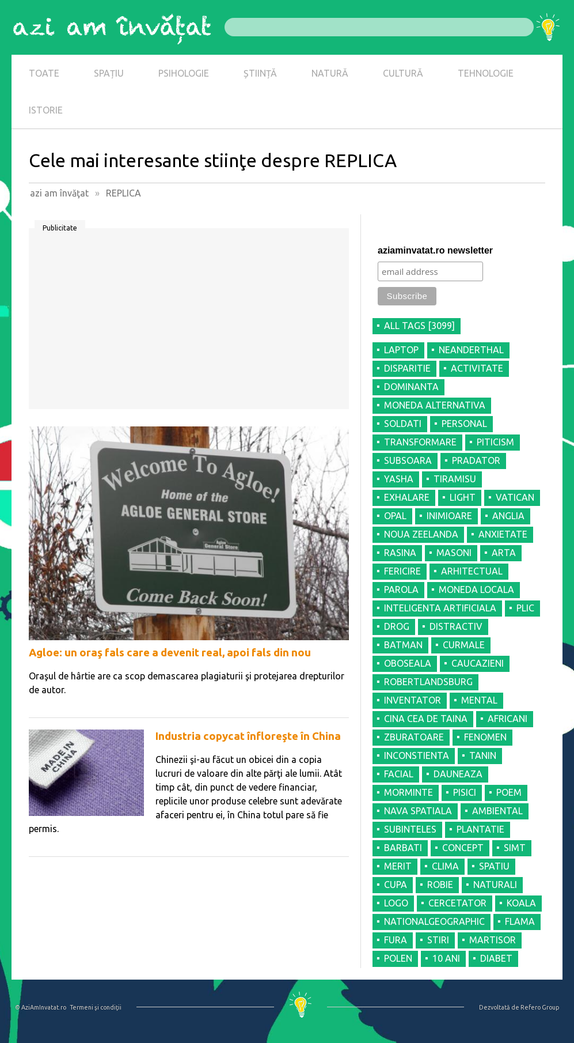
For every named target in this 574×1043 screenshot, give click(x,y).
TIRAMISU (455, 479)
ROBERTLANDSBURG (428, 682)
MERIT (398, 866)
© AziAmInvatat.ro (40, 1007)
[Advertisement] (189, 322)
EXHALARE (406, 497)
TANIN (482, 755)
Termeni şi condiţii (95, 1007)
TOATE (44, 73)
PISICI (464, 792)
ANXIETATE (502, 534)
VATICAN (515, 497)
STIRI (438, 940)
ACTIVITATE (477, 368)
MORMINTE (408, 792)
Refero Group (539, 1007)
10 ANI (446, 958)
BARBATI (403, 847)
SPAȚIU (109, 73)
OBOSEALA (407, 663)
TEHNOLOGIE (486, 73)
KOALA (521, 903)
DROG (396, 626)
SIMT (515, 847)
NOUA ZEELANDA (421, 534)
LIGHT (463, 497)
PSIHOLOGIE (183, 73)
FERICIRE (402, 571)
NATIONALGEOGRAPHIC (434, 921)
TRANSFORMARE (420, 442)
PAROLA (401, 589)
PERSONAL (464, 423)
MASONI (454, 552)
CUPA (395, 884)
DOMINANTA (411, 386)
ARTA (504, 552)
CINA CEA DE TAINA (425, 718)
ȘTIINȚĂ (260, 73)
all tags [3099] (419, 325)
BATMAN (403, 645)
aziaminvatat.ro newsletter (435, 250)
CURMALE (464, 645)
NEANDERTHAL (471, 350)
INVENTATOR (412, 700)
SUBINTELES (410, 829)
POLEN (398, 958)
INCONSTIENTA (416, 755)
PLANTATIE (480, 829)
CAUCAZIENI (477, 663)
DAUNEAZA (458, 774)
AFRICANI (507, 718)
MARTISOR (492, 940)
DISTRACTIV (455, 626)
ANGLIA (508, 516)
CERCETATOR (457, 903)
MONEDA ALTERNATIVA (434, 405)
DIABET (496, 958)
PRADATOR (476, 460)
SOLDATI (402, 423)
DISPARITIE (407, 368)
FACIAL (398, 774)
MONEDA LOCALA (476, 589)
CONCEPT (463, 847)
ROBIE (440, 884)
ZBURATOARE (414, 737)
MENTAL (479, 700)
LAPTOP (401, 350)
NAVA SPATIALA (418, 811)
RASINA (400, 552)
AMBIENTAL (497, 811)
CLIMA (445, 866)
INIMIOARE (449, 516)
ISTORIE (46, 110)
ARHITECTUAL (472, 571)
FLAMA (520, 921)
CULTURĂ (403, 73)
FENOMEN (485, 737)
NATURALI (495, 884)
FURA (395, 940)
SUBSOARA (408, 460)
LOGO (396, 903)
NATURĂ (329, 73)
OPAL (395, 516)
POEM (509, 792)
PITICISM (495, 442)
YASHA (398, 479)
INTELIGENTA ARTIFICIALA (440, 608)
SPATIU (494, 866)
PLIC (525, 608)
